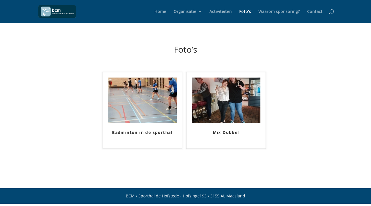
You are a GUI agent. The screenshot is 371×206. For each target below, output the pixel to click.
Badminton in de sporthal (142, 132)
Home (160, 11)
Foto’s (245, 11)
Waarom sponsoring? (279, 11)
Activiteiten (220, 11)
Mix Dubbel (226, 132)
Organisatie (185, 11)
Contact (315, 11)
